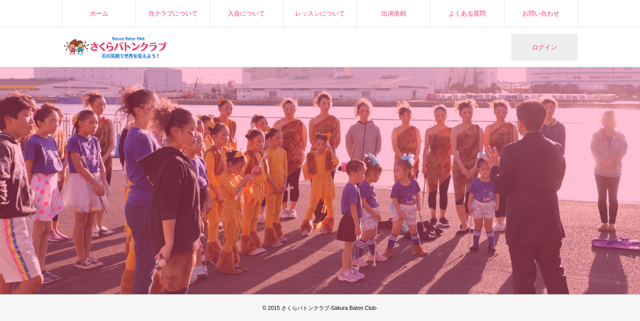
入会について (246, 13)
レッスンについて (320, 13)
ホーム (99, 13)
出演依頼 (393, 13)
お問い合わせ (541, 13)
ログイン (544, 47)
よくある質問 (467, 13)
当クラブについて (173, 13)
